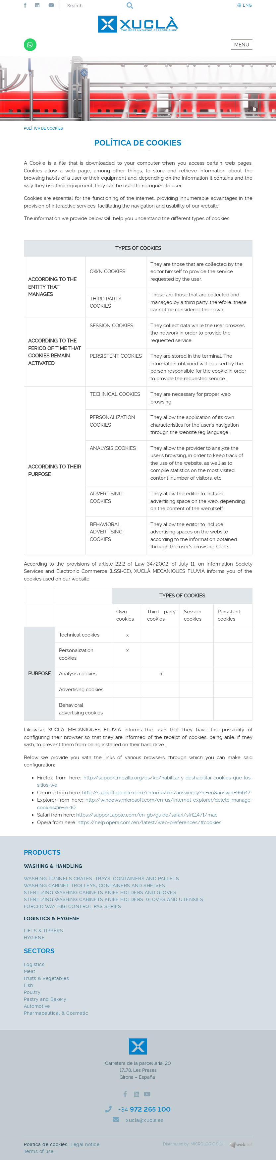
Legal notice (85, 1144)
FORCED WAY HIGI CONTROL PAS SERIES (72, 906)
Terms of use (39, 1151)
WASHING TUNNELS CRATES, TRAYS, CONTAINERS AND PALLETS (101, 878)
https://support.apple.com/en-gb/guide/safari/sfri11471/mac (146, 815)
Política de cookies (46, 1144)
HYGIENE (34, 937)
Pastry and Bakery (45, 999)
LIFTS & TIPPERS (43, 930)
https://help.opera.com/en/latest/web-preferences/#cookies (149, 822)
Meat (29, 971)
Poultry (32, 992)
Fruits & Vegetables (46, 978)
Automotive (37, 1006)
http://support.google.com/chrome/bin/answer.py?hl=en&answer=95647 (166, 793)
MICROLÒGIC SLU (207, 1144)
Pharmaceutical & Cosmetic (56, 1013)
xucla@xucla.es (144, 1120)
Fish (28, 985)
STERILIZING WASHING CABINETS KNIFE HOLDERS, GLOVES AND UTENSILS (113, 899)
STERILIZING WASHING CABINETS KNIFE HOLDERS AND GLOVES (100, 892)
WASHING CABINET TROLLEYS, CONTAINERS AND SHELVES (94, 885)
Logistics (34, 964)
